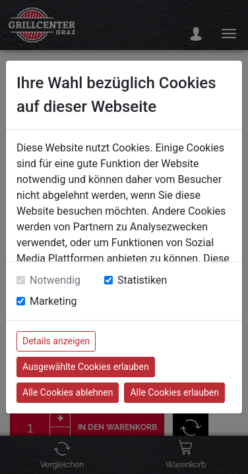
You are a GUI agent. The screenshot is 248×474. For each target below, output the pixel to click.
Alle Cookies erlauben (174, 392)
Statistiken (142, 280)
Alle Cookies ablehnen (67, 392)
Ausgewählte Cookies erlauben (85, 366)
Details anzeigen (56, 341)
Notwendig (55, 280)
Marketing (53, 301)
